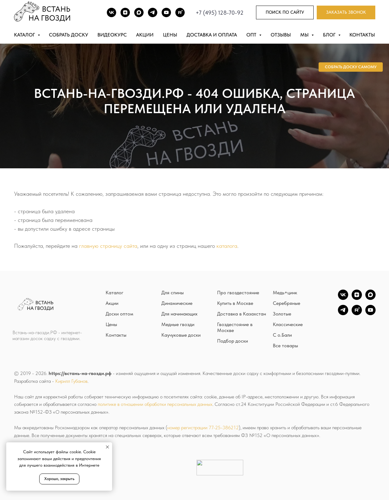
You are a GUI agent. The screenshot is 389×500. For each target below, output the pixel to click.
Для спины (172, 293)
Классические (288, 324)
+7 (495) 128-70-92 (220, 12)
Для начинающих (179, 314)
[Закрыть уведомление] (107, 447)
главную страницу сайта (108, 246)
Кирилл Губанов (71, 381)
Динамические (176, 303)
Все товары (285, 346)
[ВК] (111, 12)
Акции (145, 35)
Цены (170, 35)
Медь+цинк (285, 293)
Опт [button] (252, 35)
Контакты (362, 35)
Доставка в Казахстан (241, 314)
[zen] (357, 298)
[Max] (139, 12)
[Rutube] (180, 12)
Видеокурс (112, 35)
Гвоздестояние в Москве (235, 327)
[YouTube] (370, 313)
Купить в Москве (235, 303)
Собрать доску (68, 35)
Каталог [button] (25, 35)
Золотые (282, 314)
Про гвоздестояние (238, 293)
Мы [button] (305, 35)
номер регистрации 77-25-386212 (203, 427)
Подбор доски (232, 341)
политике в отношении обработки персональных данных (155, 404)
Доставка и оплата (212, 35)
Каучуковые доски (181, 335)
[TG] (152, 12)
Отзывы (281, 35)
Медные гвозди (177, 324)
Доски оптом (119, 314)
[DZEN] (125, 12)
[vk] (343, 298)
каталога (226, 246)
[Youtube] (166, 12)
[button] (346, 13)
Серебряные (286, 303)
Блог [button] (330, 35)
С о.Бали (282, 335)
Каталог (114, 293)
